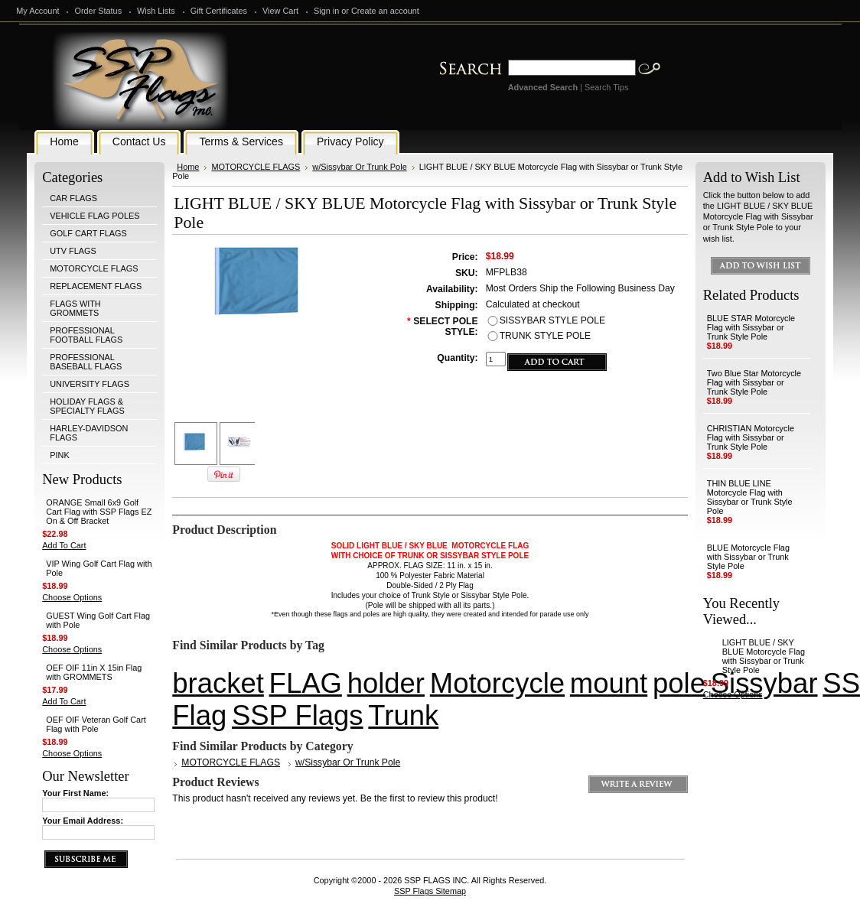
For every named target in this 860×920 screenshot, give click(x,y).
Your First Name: (75, 793)
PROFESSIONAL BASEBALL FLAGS (86, 362)
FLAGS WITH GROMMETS (75, 308)
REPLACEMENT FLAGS (96, 286)
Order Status (98, 10)
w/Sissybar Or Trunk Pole (359, 166)
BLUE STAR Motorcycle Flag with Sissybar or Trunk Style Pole (751, 327)
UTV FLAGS (73, 250)
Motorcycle (497, 683)
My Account (37, 10)
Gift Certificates (219, 10)
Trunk (403, 715)
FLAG (305, 683)
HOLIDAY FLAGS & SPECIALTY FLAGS (87, 406)
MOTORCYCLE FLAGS (94, 268)
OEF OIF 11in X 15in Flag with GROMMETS (94, 672)
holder (386, 683)
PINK (59, 455)
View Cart (280, 10)
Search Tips (606, 87)
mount (608, 683)
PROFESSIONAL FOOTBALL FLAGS (86, 335)
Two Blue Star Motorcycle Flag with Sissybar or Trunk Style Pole (754, 382)
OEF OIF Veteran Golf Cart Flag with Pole (96, 724)
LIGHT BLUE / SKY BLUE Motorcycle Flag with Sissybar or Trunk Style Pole (763, 656)
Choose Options (72, 597)
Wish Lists (156, 10)
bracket (218, 683)
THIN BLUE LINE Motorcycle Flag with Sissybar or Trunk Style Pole (750, 497)
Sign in (326, 10)
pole (679, 683)
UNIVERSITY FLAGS (89, 383)
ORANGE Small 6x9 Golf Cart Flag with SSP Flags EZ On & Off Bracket (98, 511)
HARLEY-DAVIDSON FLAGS (89, 433)
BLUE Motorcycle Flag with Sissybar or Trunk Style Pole (748, 557)
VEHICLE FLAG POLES (94, 215)
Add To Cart (64, 545)
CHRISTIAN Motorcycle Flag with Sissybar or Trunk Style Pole (750, 437)
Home (188, 166)
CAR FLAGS (73, 198)
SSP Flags (297, 715)
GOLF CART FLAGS (88, 233)
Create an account (385, 10)
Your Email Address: (82, 820)
